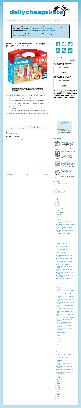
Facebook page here (28, 30)
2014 (56, 389)
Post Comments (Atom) (17, 177)
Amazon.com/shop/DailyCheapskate (22, 35)
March (57, 377)
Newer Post (9, 174)
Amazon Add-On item (19, 128)
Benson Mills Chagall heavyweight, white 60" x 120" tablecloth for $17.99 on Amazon (68, 162)
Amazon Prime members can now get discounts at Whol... (64, 228)
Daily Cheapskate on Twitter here (46, 30)
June (57, 217)
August (57, 214)
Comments (57, 191)
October (58, 210)
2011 (56, 394)
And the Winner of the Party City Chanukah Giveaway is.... (68, 152)
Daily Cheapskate (14, 126)
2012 (56, 393)
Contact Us (57, 20)
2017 (56, 383)
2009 (56, 398)
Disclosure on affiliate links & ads (35, 20)
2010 (56, 396)
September (58, 212)
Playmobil (25, 128)
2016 (56, 385)
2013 (56, 391)
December (58, 206)
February (58, 379)
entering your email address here (43, 28)
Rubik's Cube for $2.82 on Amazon (63, 233)
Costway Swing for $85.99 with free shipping (65, 317)
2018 (56, 205)
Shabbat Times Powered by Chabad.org (64, 132)
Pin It (7, 123)
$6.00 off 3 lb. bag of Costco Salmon (63, 264)
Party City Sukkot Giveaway (67, 170)
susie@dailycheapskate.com (64, 183)
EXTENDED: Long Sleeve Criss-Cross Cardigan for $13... (64, 288)
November (58, 208)
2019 (56, 203)
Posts (56, 189)
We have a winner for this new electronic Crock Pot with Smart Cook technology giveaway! (67, 142)
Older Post (46, 174)
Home (6, 20)
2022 (56, 198)
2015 (56, 387)
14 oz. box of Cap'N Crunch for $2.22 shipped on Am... (63, 323)
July (57, 216)
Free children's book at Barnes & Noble (64, 278)
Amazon (12, 128)
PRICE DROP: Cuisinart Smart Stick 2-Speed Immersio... (64, 332)
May (57, 219)
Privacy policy (49, 20)
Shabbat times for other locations (64, 133)
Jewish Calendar (64, 135)
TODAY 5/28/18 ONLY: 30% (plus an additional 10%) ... (63, 244)
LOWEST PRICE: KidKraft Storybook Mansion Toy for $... (63, 373)
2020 (56, 201)
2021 (56, 199)
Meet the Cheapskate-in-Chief (17, 20)
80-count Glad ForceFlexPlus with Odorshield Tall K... (63, 247)
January (58, 381)
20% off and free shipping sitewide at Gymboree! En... (63, 285)
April (57, 376)
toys (28, 128)
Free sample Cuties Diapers (62, 280)
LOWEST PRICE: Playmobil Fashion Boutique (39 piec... (63, 238)
